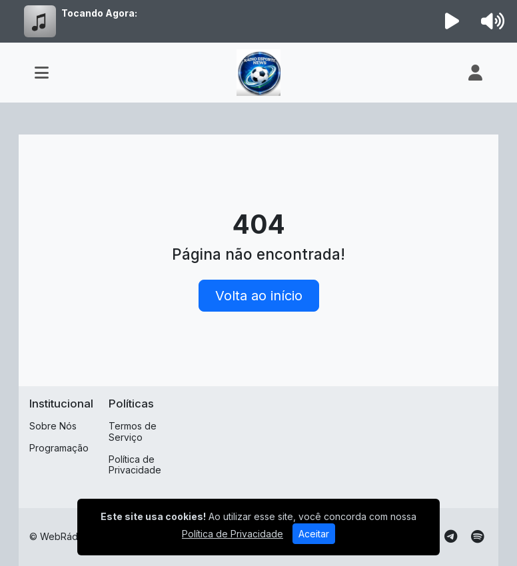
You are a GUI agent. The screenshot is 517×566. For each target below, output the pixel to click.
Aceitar (313, 533)
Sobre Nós (53, 425)
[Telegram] (450, 537)
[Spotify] (477, 537)
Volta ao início (258, 296)
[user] (475, 72)
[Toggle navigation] (42, 72)
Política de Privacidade (135, 464)
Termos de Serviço (133, 431)
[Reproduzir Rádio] (452, 21)
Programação (59, 447)
